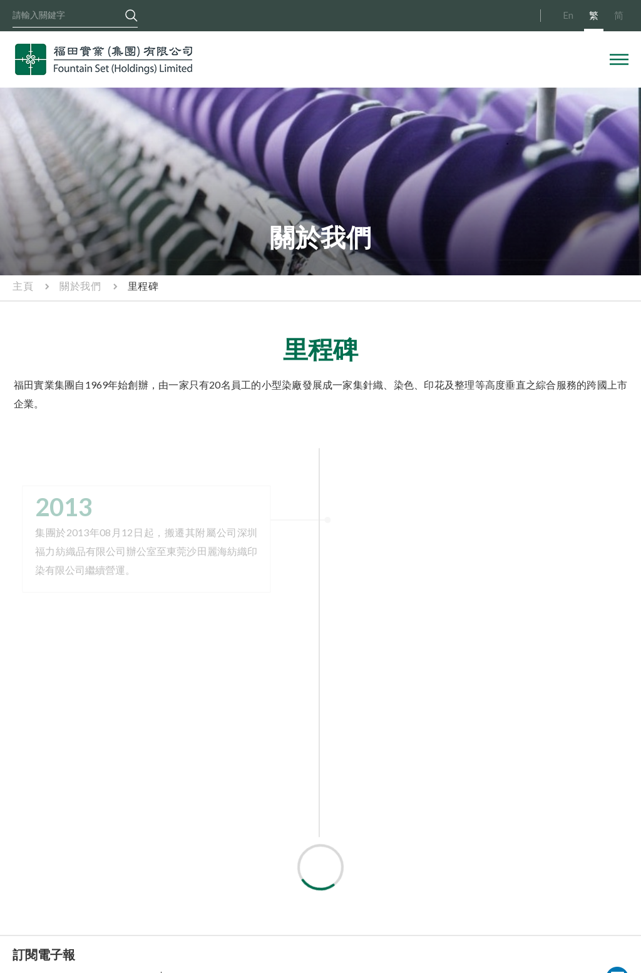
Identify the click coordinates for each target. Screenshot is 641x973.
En (568, 15)
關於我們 (80, 286)
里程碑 (143, 286)
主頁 (23, 286)
